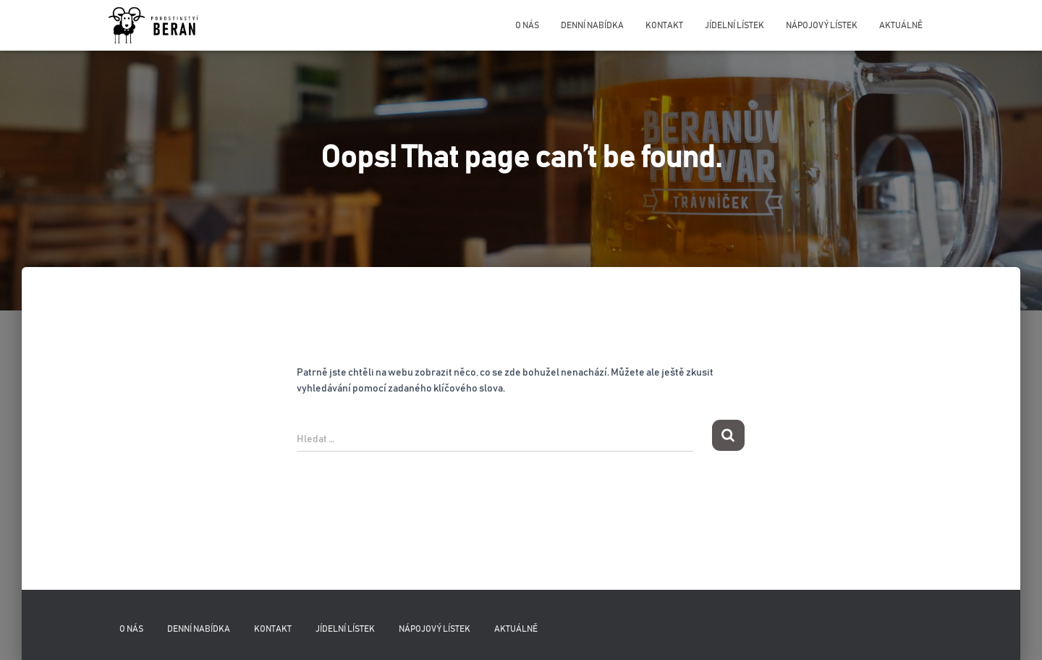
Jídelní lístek (734, 25)
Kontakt (664, 25)
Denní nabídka (592, 25)
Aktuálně (901, 25)
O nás (527, 25)
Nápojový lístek (821, 25)
